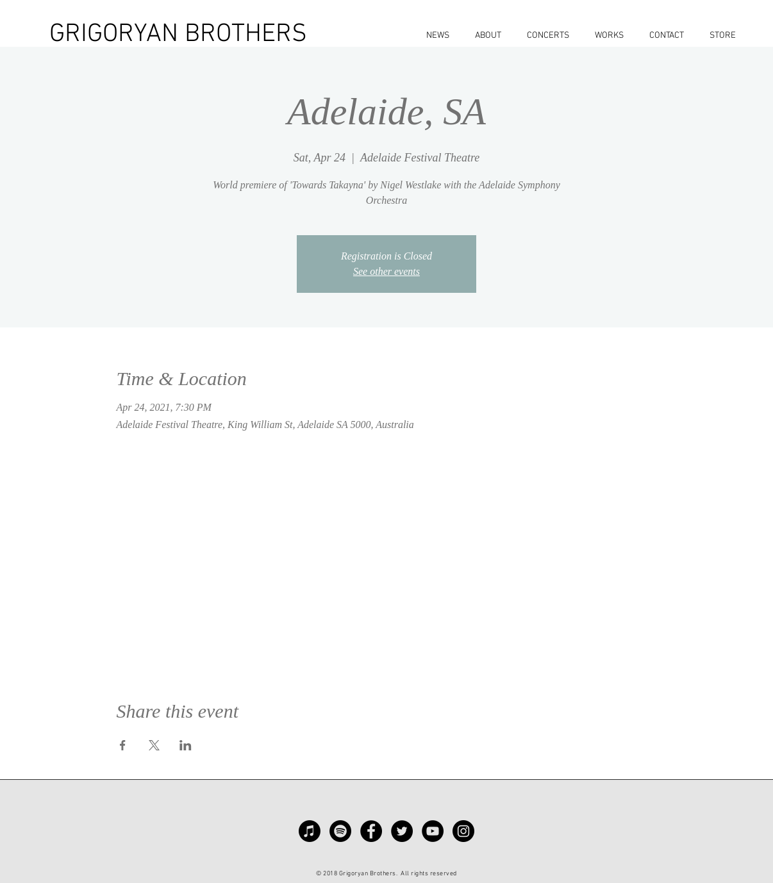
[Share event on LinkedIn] (185, 745)
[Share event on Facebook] (123, 745)
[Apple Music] (309, 831)
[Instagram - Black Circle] (463, 831)
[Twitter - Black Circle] (402, 831)
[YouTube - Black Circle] (433, 831)
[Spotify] (340, 831)
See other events (386, 271)
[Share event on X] (154, 745)
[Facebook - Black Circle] (371, 831)
